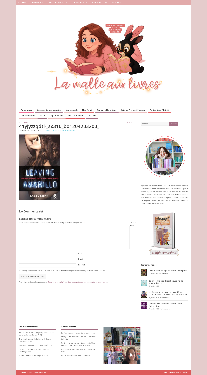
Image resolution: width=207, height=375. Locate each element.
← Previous (23, 122)
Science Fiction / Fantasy (133, 110)
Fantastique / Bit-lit (159, 110)
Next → (129, 122)
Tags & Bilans (56, 115)
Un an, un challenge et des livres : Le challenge (34, 350)
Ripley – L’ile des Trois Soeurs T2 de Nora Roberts (166, 281)
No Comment (165, 273)
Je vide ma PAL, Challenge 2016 (32, 355)
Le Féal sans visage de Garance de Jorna (168, 270)
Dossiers (92, 115)
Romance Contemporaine (49, 110)
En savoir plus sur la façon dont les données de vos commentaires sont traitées (77, 282)
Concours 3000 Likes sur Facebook (33, 345)
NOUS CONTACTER (58, 2)
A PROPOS (79, 2)
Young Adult (72, 110)
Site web (81, 265)
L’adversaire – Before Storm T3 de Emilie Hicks (165, 304)
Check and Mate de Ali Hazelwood (75, 355)
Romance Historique (107, 110)
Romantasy (26, 110)
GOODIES (117, 2)
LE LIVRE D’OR (99, 2)
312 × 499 (45, 130)
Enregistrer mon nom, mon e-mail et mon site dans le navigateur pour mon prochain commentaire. (63, 271)
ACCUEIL (22, 2)
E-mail (80, 259)
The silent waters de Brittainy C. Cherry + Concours (36, 340)
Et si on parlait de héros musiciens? (64, 130)
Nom (80, 253)
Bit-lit (42, 115)
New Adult (87, 110)
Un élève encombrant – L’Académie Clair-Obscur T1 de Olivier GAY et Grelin (168, 293)
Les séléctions (28, 115)
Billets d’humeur (75, 115)
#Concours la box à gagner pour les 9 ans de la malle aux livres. (37, 334)
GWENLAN (37, 2)
